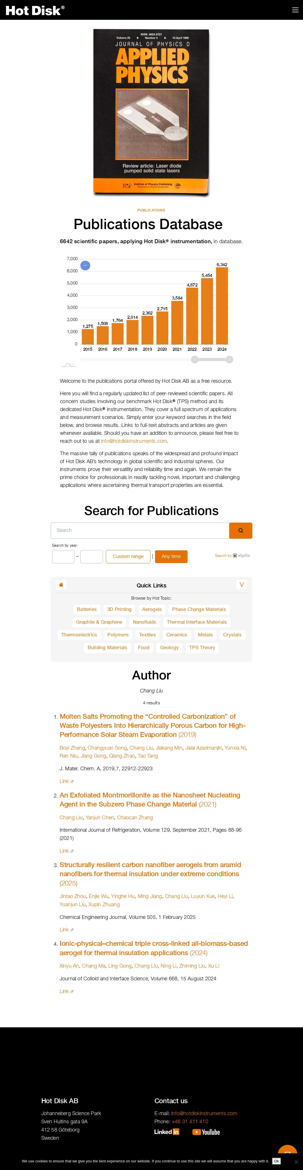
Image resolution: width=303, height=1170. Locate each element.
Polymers (118, 635)
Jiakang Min (169, 748)
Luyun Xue (203, 896)
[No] (296, 1162)
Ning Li (168, 966)
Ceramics (177, 635)
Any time (171, 556)
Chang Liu (141, 748)
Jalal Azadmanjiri (203, 748)
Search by (232, 555)
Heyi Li (225, 896)
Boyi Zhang (72, 748)
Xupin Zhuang (104, 904)
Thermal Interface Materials (197, 622)
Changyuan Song (107, 748)
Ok (276, 1161)
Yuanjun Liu (73, 904)
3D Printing (119, 609)
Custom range (128, 556)
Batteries (87, 609)
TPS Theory (202, 647)
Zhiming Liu (192, 966)
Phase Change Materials (199, 609)
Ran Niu (69, 756)
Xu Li (213, 966)
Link (66, 781)
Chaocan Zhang (135, 817)
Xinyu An (69, 966)
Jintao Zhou (73, 896)
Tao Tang (148, 756)
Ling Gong (120, 966)
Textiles (147, 635)
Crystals (232, 635)
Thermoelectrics (79, 635)
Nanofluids (144, 622)
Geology (169, 647)
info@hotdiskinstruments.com (134, 441)
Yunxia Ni (235, 748)
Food (144, 647)
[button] (241, 584)
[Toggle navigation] (295, 10)
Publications (151, 210)
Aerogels (152, 609)
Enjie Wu (98, 896)
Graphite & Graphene (99, 622)
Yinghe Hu (123, 896)
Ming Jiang (150, 896)
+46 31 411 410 (190, 1121)
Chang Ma (94, 966)
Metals (205, 635)
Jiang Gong (93, 756)
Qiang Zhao (122, 756)
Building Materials (108, 647)
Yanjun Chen (100, 817)
